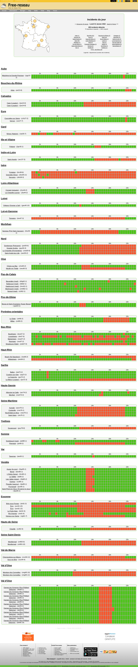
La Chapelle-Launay (12, 193)
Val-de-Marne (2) (117, 46)
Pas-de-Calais (8, 274)
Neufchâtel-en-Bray (12, 413)
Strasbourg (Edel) (12, 344)
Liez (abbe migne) (12, 479)
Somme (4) (90, 46)
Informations (13, 10)
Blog (48, 10)
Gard (3, 126)
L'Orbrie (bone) (12, 474)
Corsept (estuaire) (12, 190)
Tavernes (12, 456)
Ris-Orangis (12, 514)
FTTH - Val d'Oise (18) (96, 49)
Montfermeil (12, 542)
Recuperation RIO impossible (98, 666)
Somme (5, 434)
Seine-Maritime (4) (117, 44)
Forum (55, 10)
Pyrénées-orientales (12, 311)
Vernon (12, 121)
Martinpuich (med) (12, 289)
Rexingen (12, 341)
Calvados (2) (117, 35)
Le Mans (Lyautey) (13, 380)
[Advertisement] (46, 62)
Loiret (4, 198)
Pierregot (12, 443)
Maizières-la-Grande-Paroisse (13, 76)
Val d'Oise (6, 565)
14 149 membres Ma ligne (7, 0)
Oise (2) (104, 42)
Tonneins (12, 218)
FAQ (29, 10)
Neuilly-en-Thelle (12, 268)
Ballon (12, 372)
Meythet (12, 395)
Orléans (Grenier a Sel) (12, 205)
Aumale (12, 408)
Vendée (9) (90, 47)
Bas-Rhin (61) (90, 35)
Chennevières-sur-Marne (12, 557)
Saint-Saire (12, 415)
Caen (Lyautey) (12, 103)
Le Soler (13, 319)
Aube (4, 68)
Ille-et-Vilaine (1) (104, 39)
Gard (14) (104, 37)
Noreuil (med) (12, 291)
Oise (3, 259)
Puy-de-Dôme (8, 297)
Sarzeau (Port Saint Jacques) (13, 231)
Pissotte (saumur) (12, 484)
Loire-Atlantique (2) (90, 41)
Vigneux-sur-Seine (12, 516)
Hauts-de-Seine (9, 522)
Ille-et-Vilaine (8, 139)
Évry (12, 506)
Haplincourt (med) (12, 286)
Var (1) (77, 47)
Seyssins (12, 177)
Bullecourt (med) (12, 284)
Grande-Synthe (12, 248)
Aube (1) (77, 35)
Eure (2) (90, 37)
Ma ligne (22, 10)
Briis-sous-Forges (12, 504)
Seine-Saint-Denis (11, 534)
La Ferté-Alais (12, 511)
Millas (12, 321)
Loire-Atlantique (10, 183)
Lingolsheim (12, 336)
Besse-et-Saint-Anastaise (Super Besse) (16, 304)
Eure (3, 111)
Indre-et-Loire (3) (117, 39)
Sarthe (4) (104, 44)
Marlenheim (12, 339)
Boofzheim (12, 334)
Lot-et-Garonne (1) (117, 41)
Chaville (12, 529)
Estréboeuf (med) (12, 441)
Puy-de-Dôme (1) (77, 44)
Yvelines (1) (104, 47)
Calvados (6, 96)
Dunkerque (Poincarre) (12, 246)
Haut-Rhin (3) (116, 37)
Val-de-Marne (8, 550)
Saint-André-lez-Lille (12, 253)
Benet (12, 472)
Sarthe (4, 365)
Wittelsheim (12, 359)
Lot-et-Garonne (9, 211)
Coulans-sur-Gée (12, 375)
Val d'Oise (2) (104, 46)
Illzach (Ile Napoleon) (13, 357)
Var (3, 449)
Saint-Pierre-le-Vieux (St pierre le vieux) (16, 489)
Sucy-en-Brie (12, 560)
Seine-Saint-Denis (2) (77, 46)
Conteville (12, 410)
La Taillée (12, 477)
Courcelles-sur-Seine (12, 118)
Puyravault (12, 487)
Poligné (12, 147)
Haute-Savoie (8, 385)
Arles (12, 90)
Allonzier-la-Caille (12, 392)
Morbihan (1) (77, 42)
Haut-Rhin (6, 349)
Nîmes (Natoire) (13, 134)
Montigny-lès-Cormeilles (11, 572)
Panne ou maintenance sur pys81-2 (48, 666)
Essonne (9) (77, 37)
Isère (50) (77, 41)
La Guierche (12, 377)
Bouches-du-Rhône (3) (104, 35)
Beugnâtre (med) (12, 281)
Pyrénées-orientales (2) (91, 44)
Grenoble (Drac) (12, 175)
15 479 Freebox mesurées (21, 0)
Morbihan (6, 224)
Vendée (5, 462)
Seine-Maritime (9, 400)
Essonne (6, 496)
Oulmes (12, 482)
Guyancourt (12, 428)
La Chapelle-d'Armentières (12, 251)
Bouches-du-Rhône (11, 83)
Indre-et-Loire (8, 152)
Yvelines (5, 421)
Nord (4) (90, 42)
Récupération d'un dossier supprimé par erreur (74, 666)
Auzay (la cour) (12, 469)
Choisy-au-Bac (12, 266)
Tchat (42, 10)
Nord (3, 238)
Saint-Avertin (12, 159)
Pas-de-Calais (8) (116, 42)
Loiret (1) (104, 41)
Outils (36, 10)
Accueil (4, 10)
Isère (3, 165)
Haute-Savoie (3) (77, 39)
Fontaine (12, 172)
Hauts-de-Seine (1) (90, 39)
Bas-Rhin (6, 327)
